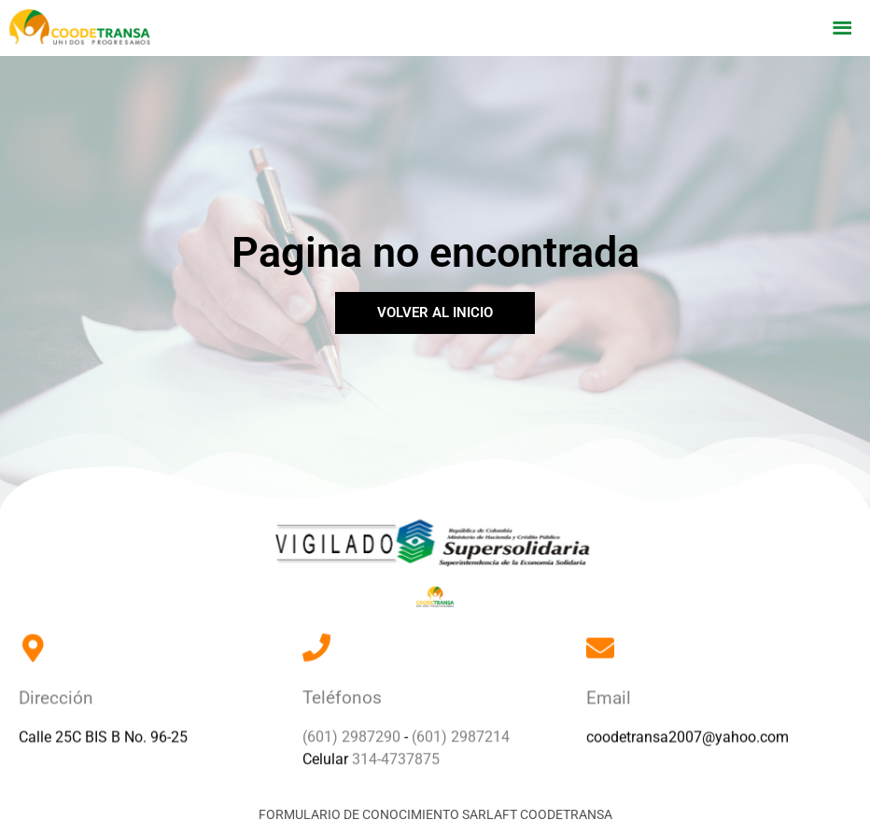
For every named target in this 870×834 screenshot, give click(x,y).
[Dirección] (33, 637)
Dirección (56, 688)
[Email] (600, 637)
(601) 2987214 (461, 725)
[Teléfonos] (316, 635)
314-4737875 (396, 748)
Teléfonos (342, 686)
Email (608, 688)
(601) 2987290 (351, 725)
